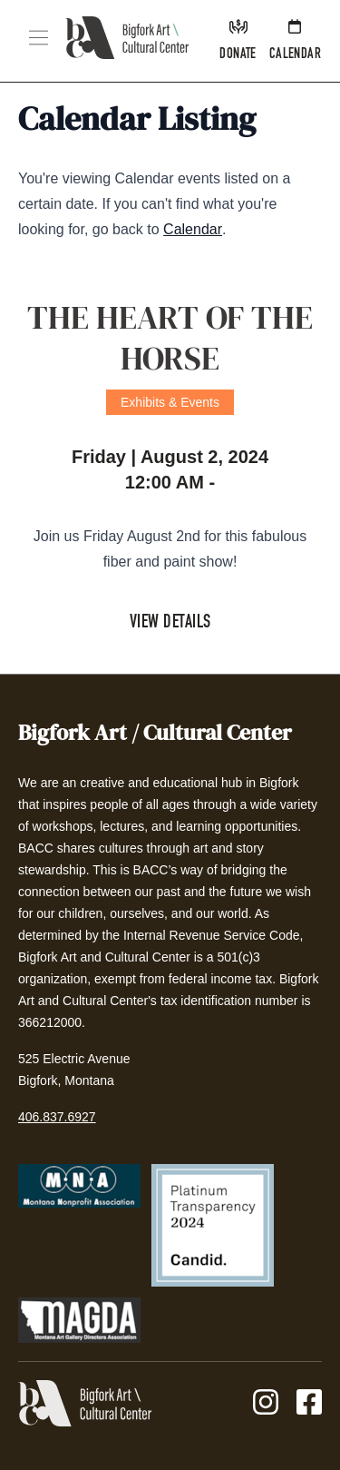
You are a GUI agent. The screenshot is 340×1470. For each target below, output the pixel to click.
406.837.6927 (57, 1117)
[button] (38, 38)
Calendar (192, 229)
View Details (170, 624)
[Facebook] (309, 1403)
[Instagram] (265, 1403)
